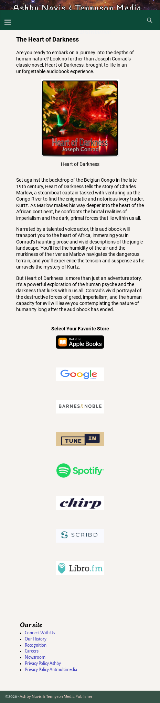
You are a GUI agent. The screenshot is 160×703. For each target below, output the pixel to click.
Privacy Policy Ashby (43, 663)
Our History (35, 639)
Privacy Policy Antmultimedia (51, 669)
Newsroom (35, 657)
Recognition (35, 645)
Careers (32, 651)
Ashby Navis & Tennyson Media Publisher (56, 696)
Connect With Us (40, 633)
